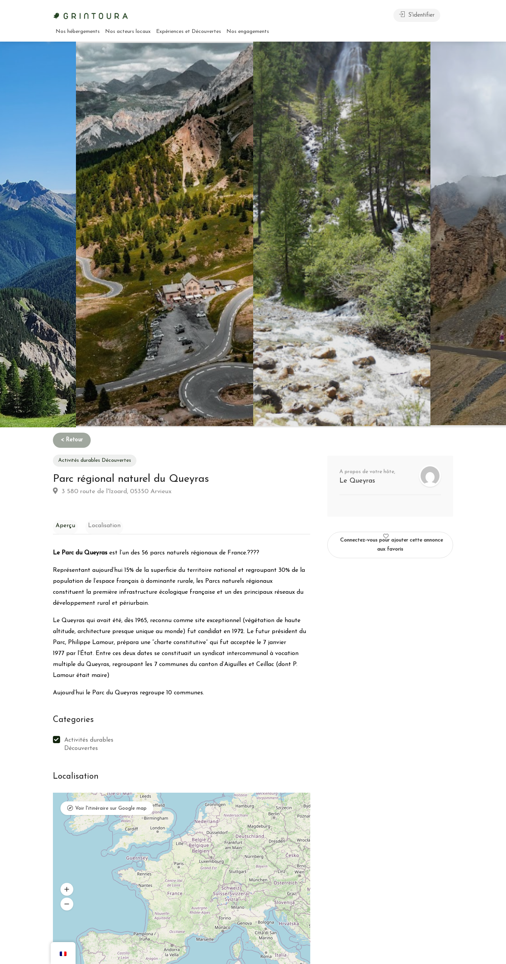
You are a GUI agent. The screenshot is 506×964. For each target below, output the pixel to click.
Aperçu (63, 525)
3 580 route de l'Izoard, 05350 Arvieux (112, 491)
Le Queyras (357, 480)
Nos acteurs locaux (128, 31)
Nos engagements (247, 31)
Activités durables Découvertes (94, 460)
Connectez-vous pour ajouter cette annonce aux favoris (391, 542)
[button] (66, 891)
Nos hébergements (78, 31)
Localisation (96, 525)
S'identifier (417, 14)
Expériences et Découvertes (188, 31)
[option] (341, 234)
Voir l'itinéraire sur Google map (111, 811)
